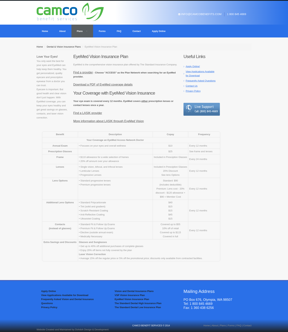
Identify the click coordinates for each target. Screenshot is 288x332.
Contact (136, 31)
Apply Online (158, 31)
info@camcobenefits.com (199, 14)
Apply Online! (193, 66)
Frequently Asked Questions (201, 80)
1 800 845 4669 (236, 14)
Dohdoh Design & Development (92, 329)
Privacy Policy (193, 91)
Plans (82, 31)
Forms (102, 31)
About (62, 31)
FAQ (119, 31)
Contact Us (191, 85)
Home (45, 31)
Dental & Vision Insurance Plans (64, 46)
